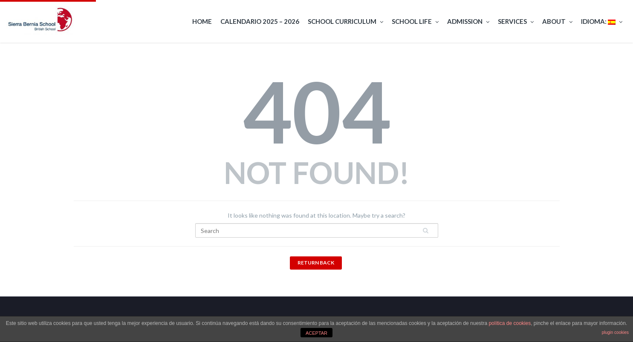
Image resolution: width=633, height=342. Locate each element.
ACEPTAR (316, 333)
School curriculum (345, 21)
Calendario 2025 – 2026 (259, 21)
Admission (468, 21)
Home (202, 21)
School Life (415, 21)
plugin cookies (615, 332)
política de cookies (509, 323)
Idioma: (601, 21)
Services (516, 21)
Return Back (316, 262)
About (557, 21)
